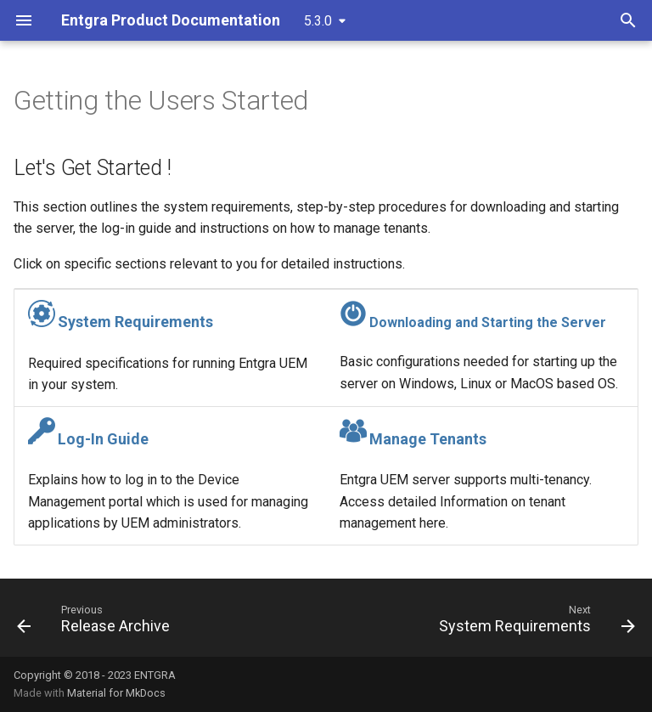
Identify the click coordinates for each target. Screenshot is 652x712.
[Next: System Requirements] (534, 623)
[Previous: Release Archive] (96, 623)
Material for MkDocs (116, 693)
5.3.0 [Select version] (318, 21)
